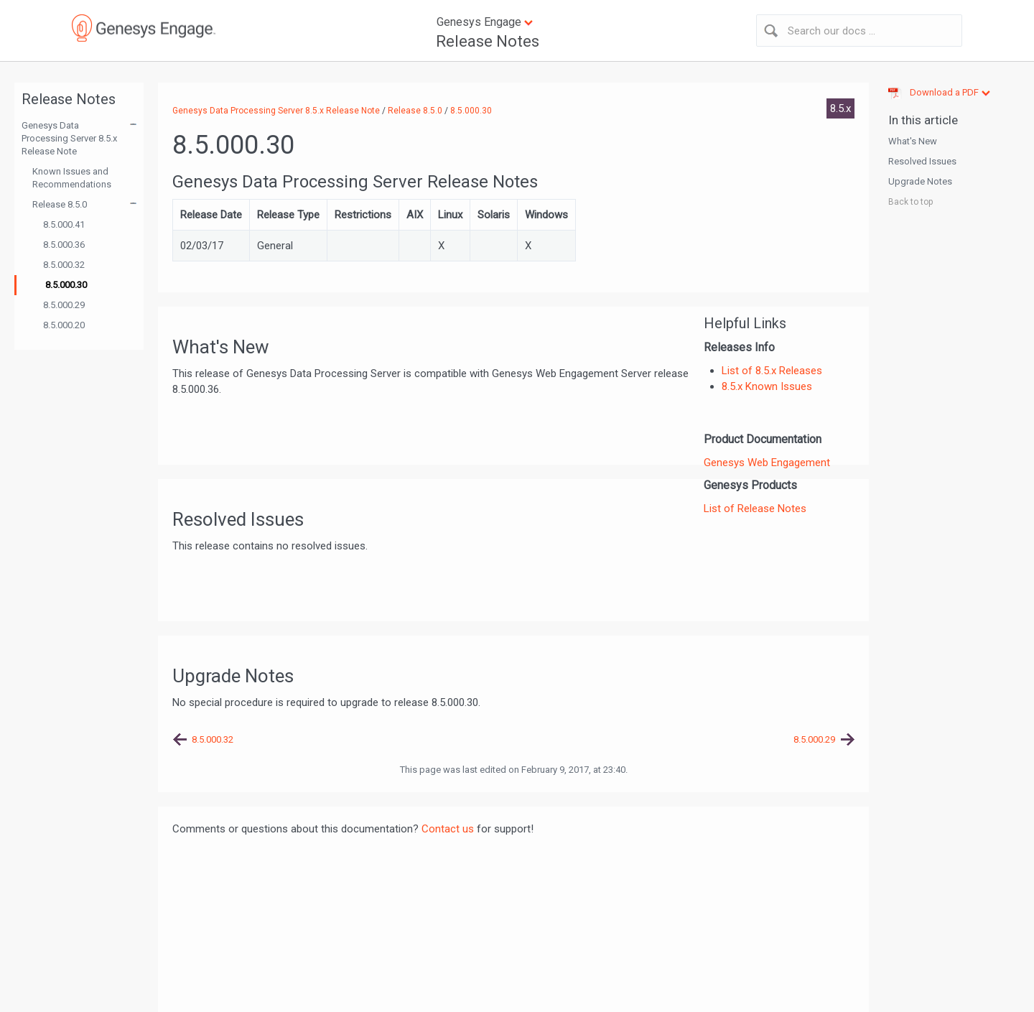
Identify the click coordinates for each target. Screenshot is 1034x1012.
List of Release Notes (755, 508)
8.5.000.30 (66, 284)
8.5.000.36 (64, 244)
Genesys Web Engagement (767, 462)
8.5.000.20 (64, 325)
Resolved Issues (922, 161)
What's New (912, 141)
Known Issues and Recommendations (71, 178)
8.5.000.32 (64, 264)
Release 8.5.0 (59, 204)
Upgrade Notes (920, 181)
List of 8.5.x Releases (772, 370)
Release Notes (487, 41)
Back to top (910, 202)
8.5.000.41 (64, 224)
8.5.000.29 (64, 305)
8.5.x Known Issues (767, 386)
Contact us (447, 828)
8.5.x (840, 108)
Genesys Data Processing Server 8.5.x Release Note (69, 138)
